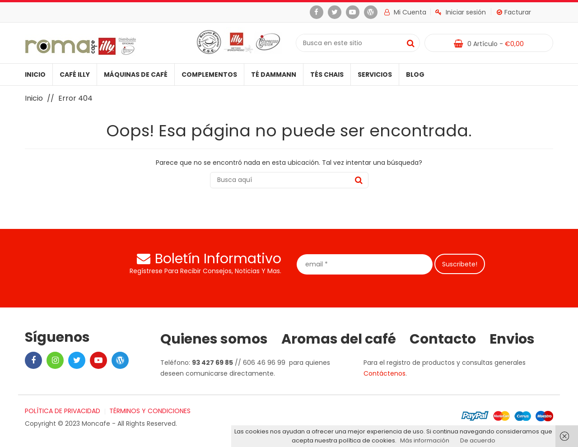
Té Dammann (273, 74)
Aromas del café (338, 339)
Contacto (443, 339)
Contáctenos (385, 373)
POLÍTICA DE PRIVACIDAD (62, 410)
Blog (415, 74)
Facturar (514, 12)
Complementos (209, 74)
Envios (512, 339)
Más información (424, 440)
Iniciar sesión (460, 12)
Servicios (375, 74)
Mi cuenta (405, 12)
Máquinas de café (136, 74)
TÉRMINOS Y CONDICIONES (150, 410)
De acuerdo (477, 440)
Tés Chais (327, 74)
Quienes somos (214, 339)
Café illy (75, 74)
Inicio (35, 74)
